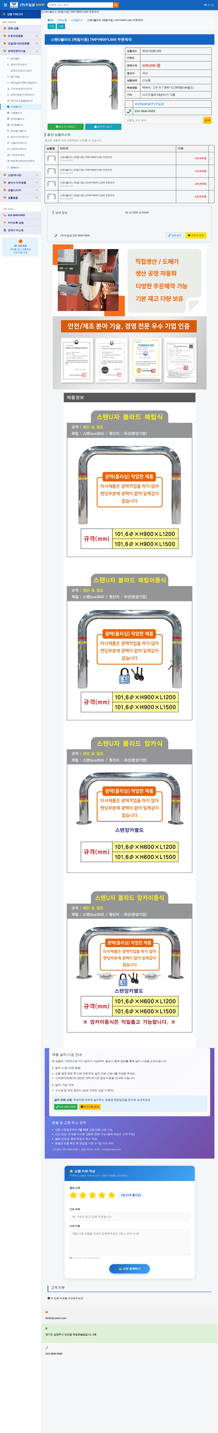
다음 (60, 26)
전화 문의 (175, 235)
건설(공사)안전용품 (20, 43)
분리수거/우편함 (20, 182)
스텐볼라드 (14, 106)
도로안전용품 (20, 35)
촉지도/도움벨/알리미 (20, 100)
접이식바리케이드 (18, 136)
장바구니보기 (103, 126)
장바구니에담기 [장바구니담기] (65, 126)
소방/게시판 (20, 175)
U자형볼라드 (15, 124)
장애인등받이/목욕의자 (21, 94)
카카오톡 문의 (90, 1106)
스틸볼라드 (14, 112)
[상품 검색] (80, 5)
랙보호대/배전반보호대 (21, 161)
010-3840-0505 (14, 215)
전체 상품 (11, 28)
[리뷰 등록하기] (129, 1268)
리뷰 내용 (75, 1225)
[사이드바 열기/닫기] (5, 5)
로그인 (209, 5)
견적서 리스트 (13, 230)
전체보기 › (14, 167)
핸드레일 (13, 76)
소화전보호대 (16, 155)
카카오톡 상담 (13, 222)
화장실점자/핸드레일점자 (22, 82)
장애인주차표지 (17, 64)
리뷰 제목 (75, 1209)
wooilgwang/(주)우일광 (149, 103)
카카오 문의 (196, 235)
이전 (51, 26)
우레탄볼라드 (16, 119)
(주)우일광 (27, 5)
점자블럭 (13, 58)
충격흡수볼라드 (17, 131)
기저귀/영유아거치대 (19, 88)
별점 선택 (75, 1187)
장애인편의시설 (20, 51)
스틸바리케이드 (17, 143)
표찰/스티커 (20, 190)
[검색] (116, 5)
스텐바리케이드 (17, 149)
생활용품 (20, 197)
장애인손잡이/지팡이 (21, 70)
